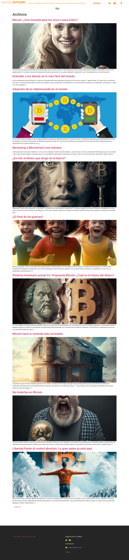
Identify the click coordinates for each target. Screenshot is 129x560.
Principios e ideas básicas (44, 3)
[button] (97, 3)
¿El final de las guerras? (27, 216)
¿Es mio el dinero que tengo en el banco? (39, 158)
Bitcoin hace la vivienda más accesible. (37, 334)
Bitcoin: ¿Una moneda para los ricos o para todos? (45, 20)
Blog (57, 8)
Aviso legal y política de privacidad (24, 536)
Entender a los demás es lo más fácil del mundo (43, 76)
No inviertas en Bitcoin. (27, 392)
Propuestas (61, 3)
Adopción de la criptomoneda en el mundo (40, 89)
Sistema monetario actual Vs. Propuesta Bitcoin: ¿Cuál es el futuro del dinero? (63, 275)
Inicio (30, 3)
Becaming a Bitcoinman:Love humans (37, 147)
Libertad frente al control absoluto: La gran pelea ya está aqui (52, 448)
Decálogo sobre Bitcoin (76, 3)
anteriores (16, 507)
